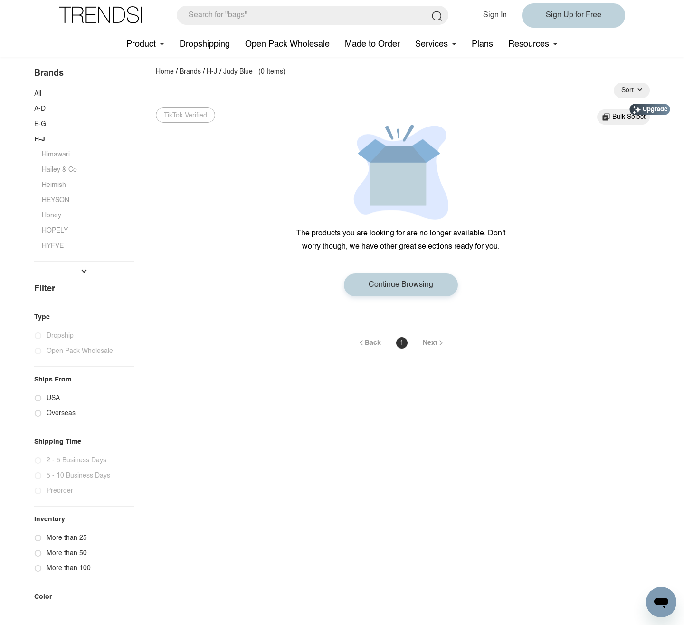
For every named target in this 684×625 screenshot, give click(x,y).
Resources (528, 44)
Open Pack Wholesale (287, 44)
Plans (482, 44)
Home (165, 71)
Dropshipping (205, 44)
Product (141, 44)
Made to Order (372, 44)
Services (431, 44)
